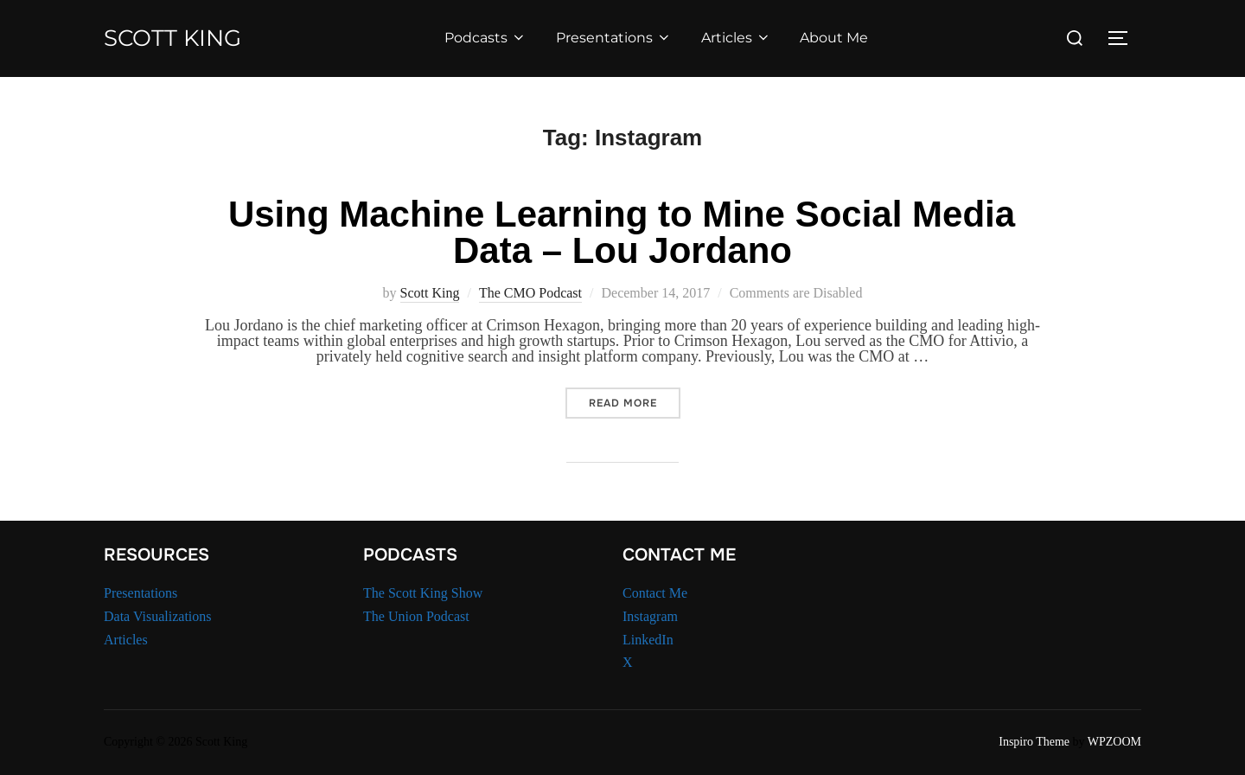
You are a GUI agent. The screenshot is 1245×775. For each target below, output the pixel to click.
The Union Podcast (416, 616)
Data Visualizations (158, 616)
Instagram (650, 616)
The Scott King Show (422, 593)
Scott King (172, 38)
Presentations (614, 37)
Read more (634, 402)
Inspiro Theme (1034, 741)
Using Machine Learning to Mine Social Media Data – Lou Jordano (621, 232)
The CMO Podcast (530, 292)
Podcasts (485, 37)
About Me (834, 37)
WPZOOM (1114, 741)
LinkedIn (648, 639)
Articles (736, 37)
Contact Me (654, 593)
